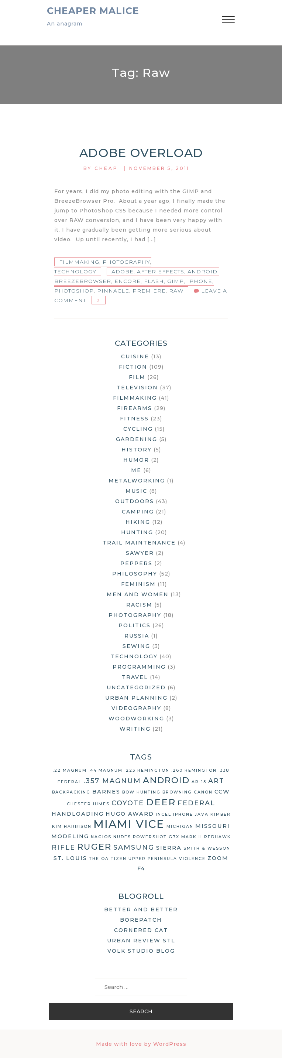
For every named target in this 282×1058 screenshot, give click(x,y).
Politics (134, 625)
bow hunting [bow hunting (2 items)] (141, 792)
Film (137, 377)
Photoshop (74, 290)
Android (202, 271)
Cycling (138, 429)
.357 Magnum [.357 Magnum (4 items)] (112, 781)
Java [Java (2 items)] (202, 814)
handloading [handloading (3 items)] (78, 813)
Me (136, 470)
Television (137, 387)
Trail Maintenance (139, 542)
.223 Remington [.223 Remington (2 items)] (146, 770)
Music (136, 491)
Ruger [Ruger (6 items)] (94, 847)
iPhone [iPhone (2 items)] (183, 814)
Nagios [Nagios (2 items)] (101, 837)
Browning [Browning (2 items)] (177, 792)
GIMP (175, 281)
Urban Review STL (141, 940)
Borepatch (141, 920)
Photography (126, 262)
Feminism (138, 584)
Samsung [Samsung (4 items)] (133, 847)
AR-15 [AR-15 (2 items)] (199, 781)
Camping (138, 511)
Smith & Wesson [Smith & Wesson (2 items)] (206, 848)
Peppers (136, 563)
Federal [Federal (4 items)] (196, 803)
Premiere (149, 290)
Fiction (133, 367)
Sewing (136, 646)
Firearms (134, 408)
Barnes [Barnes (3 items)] (106, 791)
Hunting (137, 532)
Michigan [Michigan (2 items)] (179, 826)
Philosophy (134, 573)
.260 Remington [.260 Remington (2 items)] (194, 770)
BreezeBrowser (82, 281)
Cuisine (135, 356)
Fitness (134, 418)
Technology (75, 271)
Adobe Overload (141, 153)
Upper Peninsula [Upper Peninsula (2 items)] (152, 858)
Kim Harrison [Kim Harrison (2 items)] (72, 826)
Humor (136, 460)
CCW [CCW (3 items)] (222, 791)
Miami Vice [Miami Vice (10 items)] (129, 824)
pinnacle (113, 290)
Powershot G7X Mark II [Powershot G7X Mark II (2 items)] (167, 837)
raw (176, 290)
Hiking (137, 522)
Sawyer (140, 553)
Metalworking (137, 480)
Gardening (136, 439)
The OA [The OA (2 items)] (99, 858)
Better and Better (141, 909)
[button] (228, 20)
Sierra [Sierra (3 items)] (169, 847)
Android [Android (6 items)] (166, 780)
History (136, 449)
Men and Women (138, 594)
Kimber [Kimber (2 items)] (220, 814)
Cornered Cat (141, 930)
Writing (135, 729)
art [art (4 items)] (216, 781)
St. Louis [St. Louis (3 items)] (70, 858)
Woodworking (136, 718)
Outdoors (134, 501)
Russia (136, 635)
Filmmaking (79, 262)
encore (127, 281)
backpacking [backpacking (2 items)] (71, 792)
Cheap (106, 168)
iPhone (199, 281)
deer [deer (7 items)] (161, 802)
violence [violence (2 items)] (192, 858)
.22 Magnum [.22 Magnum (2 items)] (70, 770)
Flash (154, 281)
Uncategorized (136, 687)
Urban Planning (136, 697)
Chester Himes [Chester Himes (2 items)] (88, 804)
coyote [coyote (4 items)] (127, 803)
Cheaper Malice (93, 10)
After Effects (160, 271)
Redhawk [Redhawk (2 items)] (217, 837)
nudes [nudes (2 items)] (122, 837)
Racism (139, 604)
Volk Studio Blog (141, 951)
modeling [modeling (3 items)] (70, 836)
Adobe (122, 271)
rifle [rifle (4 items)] (63, 847)
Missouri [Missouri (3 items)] (212, 826)
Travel (135, 677)
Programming (139, 666)
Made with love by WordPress (141, 1044)
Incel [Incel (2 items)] (163, 814)
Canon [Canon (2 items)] (203, 792)
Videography (136, 708)
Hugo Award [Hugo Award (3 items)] (130, 813)
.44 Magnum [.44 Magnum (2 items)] (106, 770)
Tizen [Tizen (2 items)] (119, 858)
